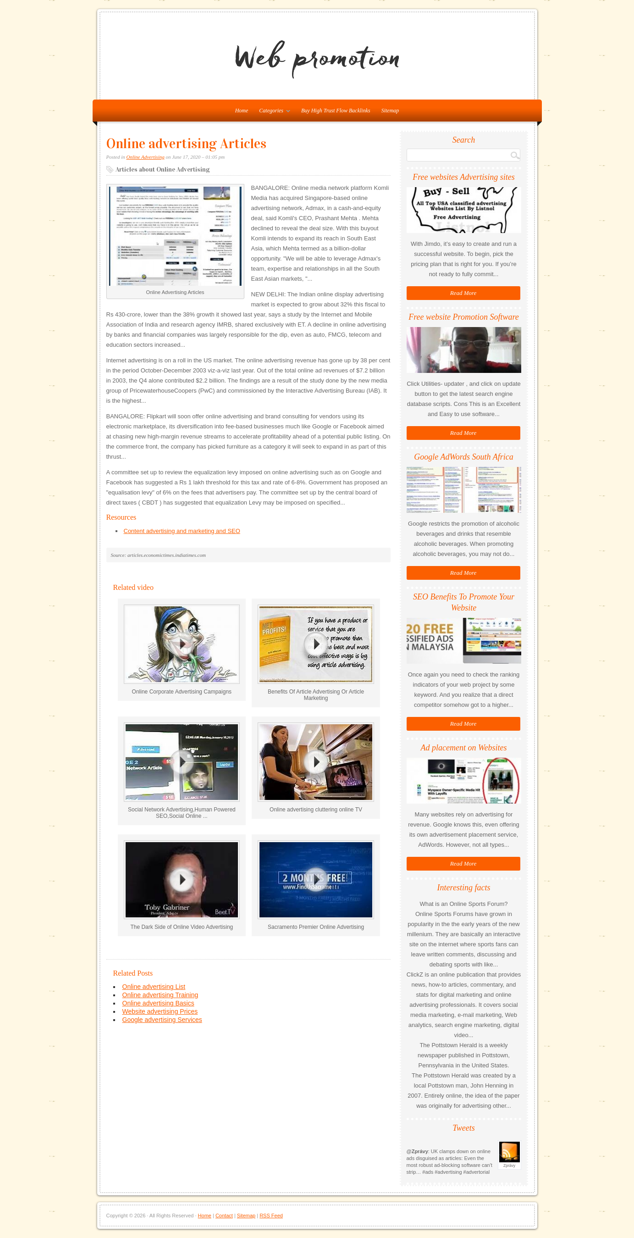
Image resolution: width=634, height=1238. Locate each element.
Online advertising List (154, 986)
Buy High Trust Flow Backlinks (335, 110)
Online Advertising (146, 157)
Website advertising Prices (160, 1011)
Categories (272, 112)
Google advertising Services (162, 1019)
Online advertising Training (160, 995)
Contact (224, 1215)
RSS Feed (271, 1215)
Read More (463, 292)
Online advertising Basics (158, 1003)
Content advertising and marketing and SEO (182, 530)
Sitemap (390, 110)
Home (204, 1215)
